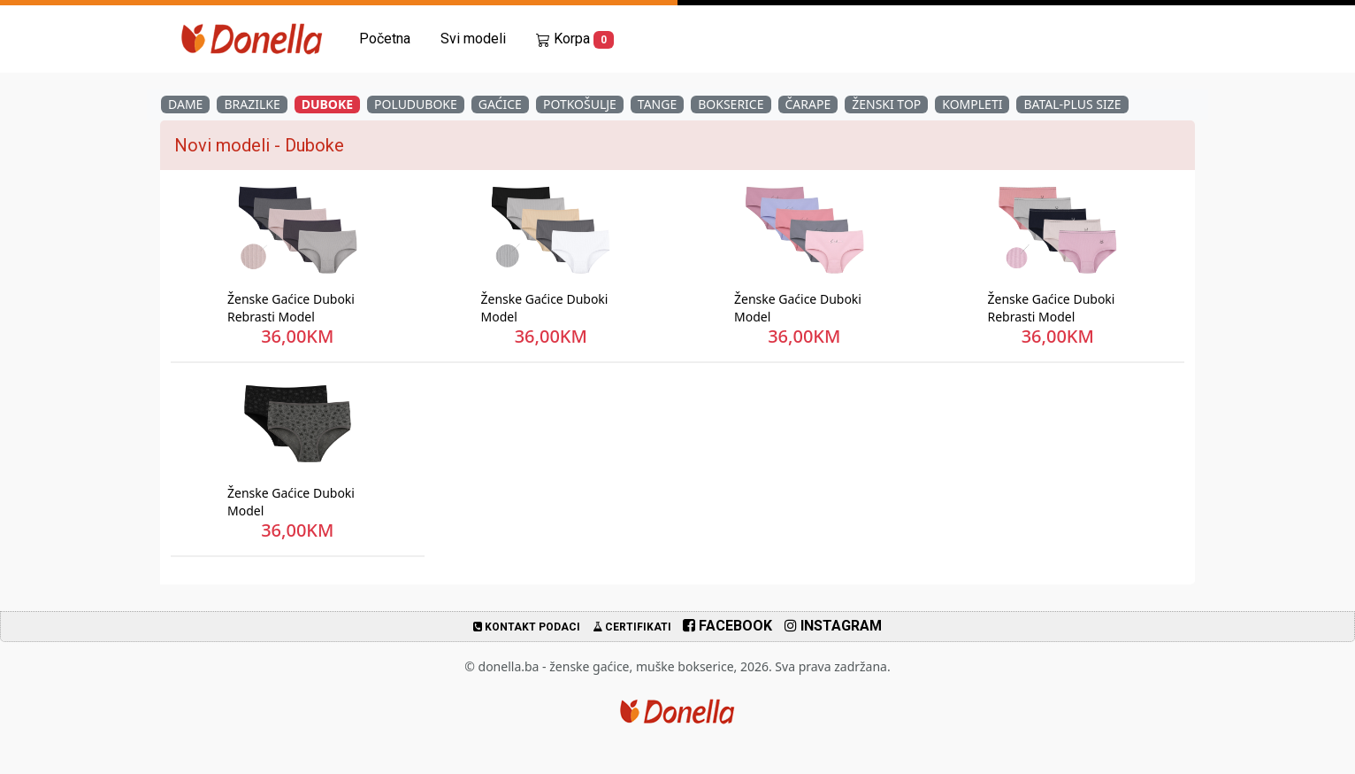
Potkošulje (579, 104)
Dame (185, 104)
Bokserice (730, 104)
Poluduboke (415, 104)
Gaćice (500, 104)
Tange (657, 104)
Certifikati (632, 627)
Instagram (833, 625)
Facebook (727, 625)
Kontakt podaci (526, 627)
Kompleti (972, 104)
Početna (384, 38)
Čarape (808, 104)
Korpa (575, 39)
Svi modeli (473, 38)
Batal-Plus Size (1072, 104)
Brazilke (251, 104)
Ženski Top (886, 104)
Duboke (327, 104)
